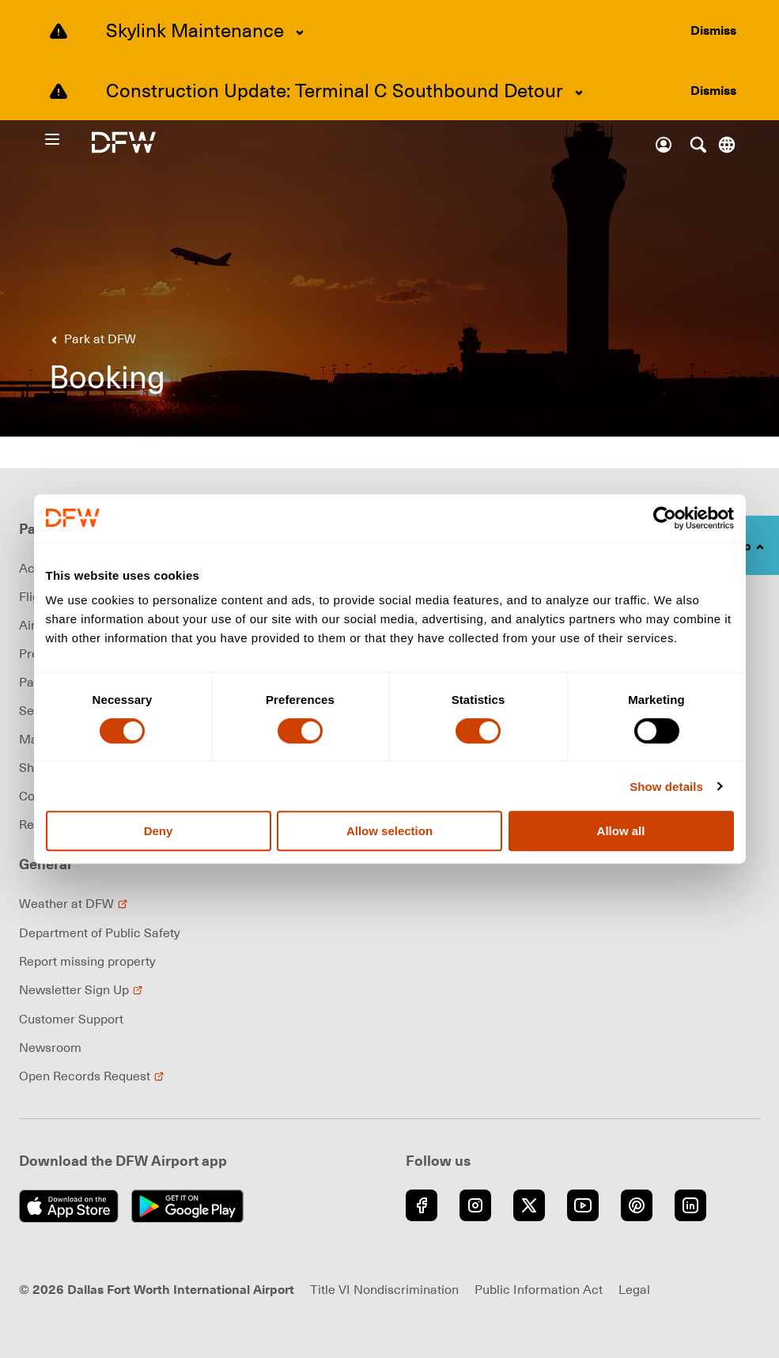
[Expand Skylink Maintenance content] (299, 32)
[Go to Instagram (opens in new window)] (475, 1205)
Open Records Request (91, 1075)
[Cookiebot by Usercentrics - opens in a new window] (665, 518)
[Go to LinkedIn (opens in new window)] (690, 1205)
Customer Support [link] (71, 1018)
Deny (158, 831)
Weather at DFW (73, 903)
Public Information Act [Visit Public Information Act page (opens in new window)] (539, 1289)
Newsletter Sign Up (81, 989)
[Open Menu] (67, 139)
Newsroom (50, 1047)
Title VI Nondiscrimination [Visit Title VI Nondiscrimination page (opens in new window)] (384, 1289)
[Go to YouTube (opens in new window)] (583, 1205)
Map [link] (32, 738)
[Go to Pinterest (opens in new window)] (636, 1205)
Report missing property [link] (87, 961)
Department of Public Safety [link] (99, 932)
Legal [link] (634, 1289)
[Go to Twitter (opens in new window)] (529, 1205)
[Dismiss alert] (713, 30)
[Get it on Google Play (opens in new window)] (187, 1206)
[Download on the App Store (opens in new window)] (69, 1206)
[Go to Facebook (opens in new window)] (421, 1205)
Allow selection (389, 831)
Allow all (621, 831)
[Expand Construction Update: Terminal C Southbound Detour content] (578, 92)
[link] (90, 338)
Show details (666, 786)
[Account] (663, 144)
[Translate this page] (726, 144)
